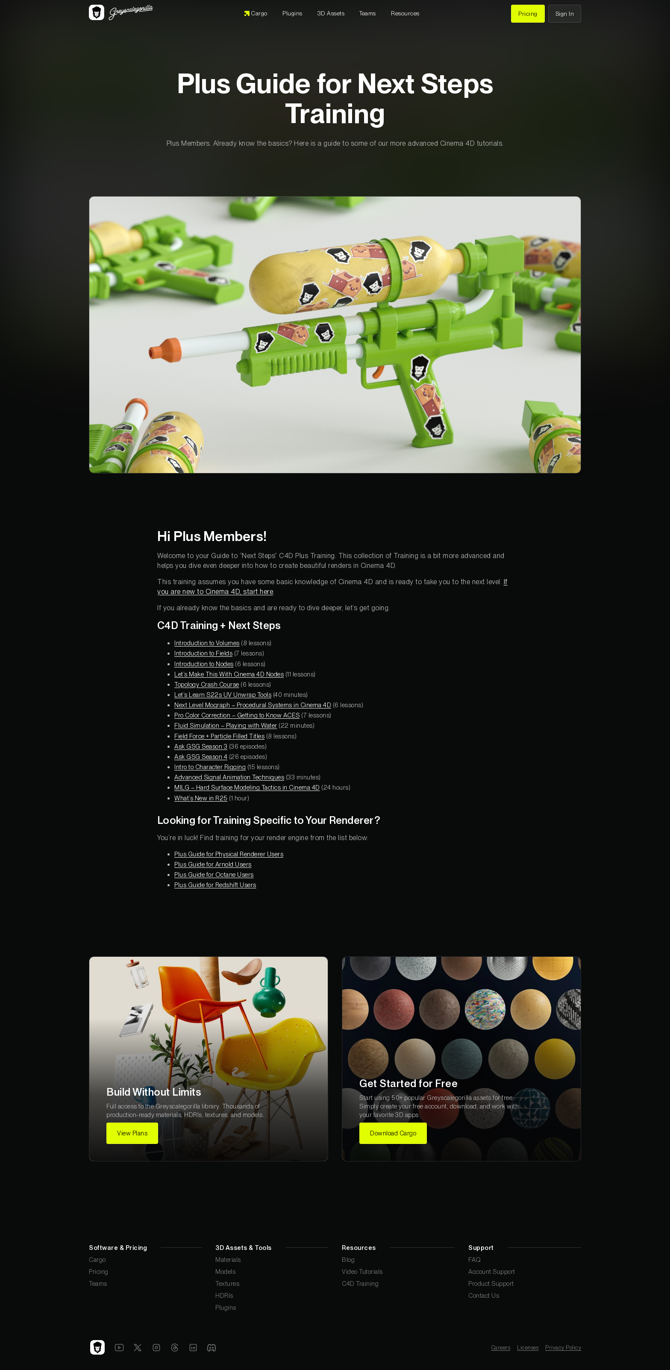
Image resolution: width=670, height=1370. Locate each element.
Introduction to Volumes (207, 643)
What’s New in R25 (201, 798)
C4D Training (360, 1283)
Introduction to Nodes (204, 663)
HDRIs (224, 1295)
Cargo (97, 1259)
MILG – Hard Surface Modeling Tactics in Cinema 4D (247, 787)
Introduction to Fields (203, 653)
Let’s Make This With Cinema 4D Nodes (229, 674)
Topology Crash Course (206, 684)
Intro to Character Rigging (210, 766)
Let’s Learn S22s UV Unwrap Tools (222, 694)
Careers (501, 1347)
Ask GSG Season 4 (200, 756)
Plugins (225, 1307)
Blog (348, 1259)
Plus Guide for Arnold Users (213, 864)
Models (225, 1271)
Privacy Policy (563, 1347)
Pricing (99, 1271)
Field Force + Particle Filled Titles (219, 736)
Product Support (491, 1283)
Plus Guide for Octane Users (214, 874)
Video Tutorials (362, 1271)
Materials (228, 1259)
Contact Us (483, 1295)
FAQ (474, 1259)
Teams (98, 1283)
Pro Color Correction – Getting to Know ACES (237, 715)
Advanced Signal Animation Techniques (229, 777)
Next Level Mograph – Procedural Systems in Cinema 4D (252, 705)
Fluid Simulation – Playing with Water (225, 725)
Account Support (491, 1271)
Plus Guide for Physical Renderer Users (228, 854)
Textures (227, 1283)
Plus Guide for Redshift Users (215, 884)
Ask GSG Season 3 (200, 746)
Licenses (527, 1347)
